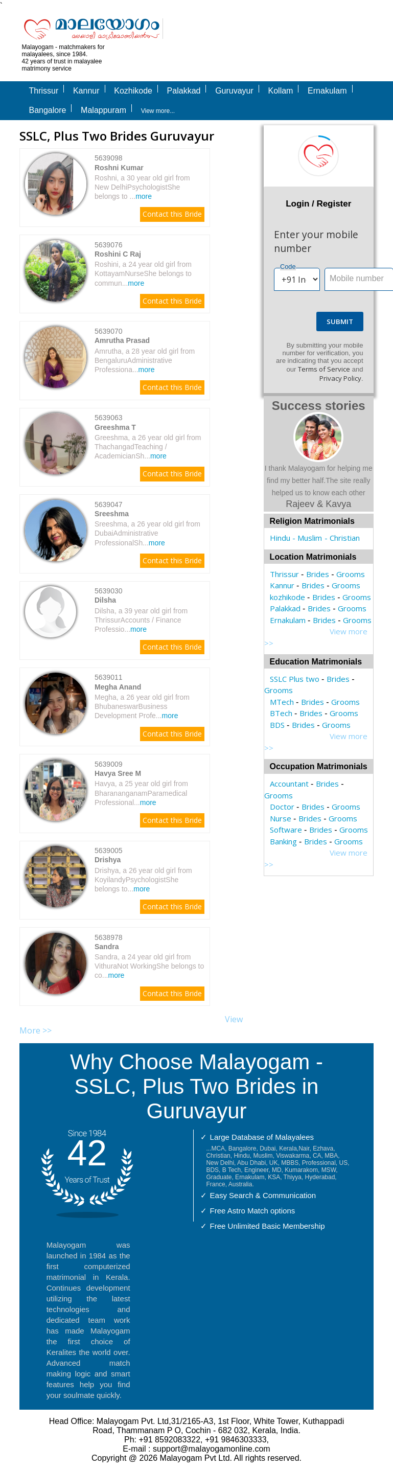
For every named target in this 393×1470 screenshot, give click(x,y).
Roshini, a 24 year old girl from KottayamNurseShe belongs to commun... (143, 273)
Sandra (107, 947)
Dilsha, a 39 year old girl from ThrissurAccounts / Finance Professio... (141, 620)
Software (286, 829)
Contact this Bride (172, 214)
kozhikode (287, 597)
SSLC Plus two (294, 679)
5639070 (109, 331)
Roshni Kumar (119, 168)
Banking (283, 841)
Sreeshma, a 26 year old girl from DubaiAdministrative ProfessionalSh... (147, 533)
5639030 (109, 591)
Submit (340, 321)
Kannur (282, 585)
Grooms (350, 574)
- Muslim (307, 538)
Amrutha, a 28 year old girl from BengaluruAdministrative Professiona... (145, 360)
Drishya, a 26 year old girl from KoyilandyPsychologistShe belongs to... (143, 879)
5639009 (109, 764)
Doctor (282, 806)
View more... (158, 110)
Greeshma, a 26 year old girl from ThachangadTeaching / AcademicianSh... (148, 446)
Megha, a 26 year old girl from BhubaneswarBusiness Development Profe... (142, 706)
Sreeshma (112, 514)
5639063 (109, 418)
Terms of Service (324, 369)
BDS (277, 725)
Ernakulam (288, 620)
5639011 (109, 677)
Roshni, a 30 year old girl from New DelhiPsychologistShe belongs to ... (142, 187)
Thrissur (284, 574)
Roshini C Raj (118, 254)
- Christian (342, 538)
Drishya (108, 860)
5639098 (109, 158)
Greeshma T (115, 427)
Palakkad (285, 608)
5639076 (109, 245)
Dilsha (105, 600)
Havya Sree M (118, 773)
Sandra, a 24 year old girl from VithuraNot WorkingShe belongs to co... (149, 966)
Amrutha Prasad (122, 340)
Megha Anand (118, 687)
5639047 (109, 504)
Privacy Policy (340, 378)
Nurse (280, 818)
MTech (282, 702)
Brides (317, 574)
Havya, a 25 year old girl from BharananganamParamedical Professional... (141, 792)
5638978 (109, 937)
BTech (281, 713)
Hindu (280, 538)
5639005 (109, 850)
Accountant (289, 783)
